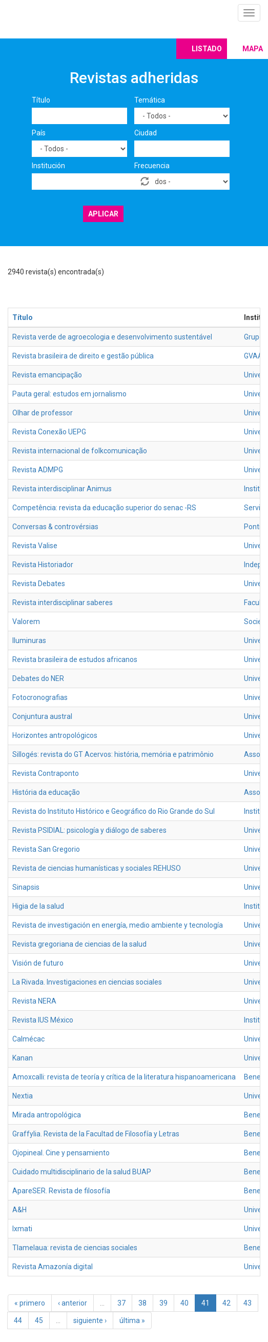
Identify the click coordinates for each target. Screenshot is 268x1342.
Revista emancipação (47, 375)
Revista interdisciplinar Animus (62, 489)
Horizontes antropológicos (54, 735)
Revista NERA (34, 1001)
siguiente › (90, 1320)
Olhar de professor (42, 413)
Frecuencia (152, 166)
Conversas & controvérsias (55, 527)
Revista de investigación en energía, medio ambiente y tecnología (117, 925)
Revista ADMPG (37, 470)
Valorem (26, 621)
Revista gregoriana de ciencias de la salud (79, 944)
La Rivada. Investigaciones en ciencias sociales (87, 982)
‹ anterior (72, 1303)
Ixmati (22, 1229)
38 (142, 1303)
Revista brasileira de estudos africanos (74, 659)
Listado (207, 49)
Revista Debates (38, 583)
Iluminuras (29, 640)
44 (18, 1320)
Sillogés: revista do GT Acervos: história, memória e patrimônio (113, 754)
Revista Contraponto (45, 773)
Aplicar (103, 214)
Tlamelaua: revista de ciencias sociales (74, 1248)
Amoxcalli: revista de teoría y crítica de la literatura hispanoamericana (124, 1077)
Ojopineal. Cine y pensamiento (61, 1153)
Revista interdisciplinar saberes (62, 602)
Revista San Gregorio (46, 849)
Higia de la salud (38, 906)
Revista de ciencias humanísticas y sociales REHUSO (96, 868)
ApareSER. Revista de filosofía (61, 1191)
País (39, 133)
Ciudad (145, 133)
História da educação (46, 792)
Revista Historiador (42, 564)
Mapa (252, 49)
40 (184, 1303)
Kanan (22, 1058)
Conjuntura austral (42, 716)
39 (163, 1303)
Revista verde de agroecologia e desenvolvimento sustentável (112, 337)
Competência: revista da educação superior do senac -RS (104, 508)
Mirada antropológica (46, 1115)
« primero (29, 1303)
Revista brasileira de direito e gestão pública (83, 356)
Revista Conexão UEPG (49, 432)
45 (39, 1320)
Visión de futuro (38, 963)
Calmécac (28, 1039)
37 (121, 1303)
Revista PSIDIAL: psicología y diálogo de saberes (89, 830)
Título (41, 100)
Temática (149, 100)
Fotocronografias (40, 697)
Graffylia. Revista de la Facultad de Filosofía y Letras (95, 1134)
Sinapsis (25, 887)
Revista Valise (34, 546)
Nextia (22, 1096)
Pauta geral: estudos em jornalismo (69, 394)
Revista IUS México (42, 1020)
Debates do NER (38, 678)
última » (132, 1320)
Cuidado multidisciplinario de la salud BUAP (81, 1172)
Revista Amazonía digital (52, 1267)
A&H (19, 1210)
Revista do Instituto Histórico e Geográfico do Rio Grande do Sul (113, 811)
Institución (48, 166)
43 (247, 1303)
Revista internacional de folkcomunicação (79, 451)
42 (226, 1303)
